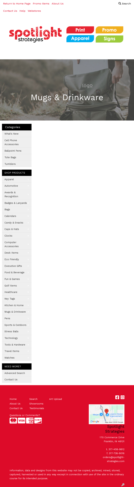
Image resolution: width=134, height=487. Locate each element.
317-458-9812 (116, 449)
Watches (9, 357)
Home (13, 399)
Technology (11, 338)
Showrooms (36, 403)
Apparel (9, 179)
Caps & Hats (11, 229)
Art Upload (55, 399)
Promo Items (41, 3)
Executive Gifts (13, 265)
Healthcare (10, 292)
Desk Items (11, 252)
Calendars (10, 216)
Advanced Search (14, 373)
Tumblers (10, 163)
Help (22, 10)
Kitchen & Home (14, 305)
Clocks (8, 235)
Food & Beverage (14, 272)
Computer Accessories (11, 244)
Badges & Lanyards (15, 203)
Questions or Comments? (25, 415)
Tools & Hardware (14, 344)
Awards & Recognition (11, 194)
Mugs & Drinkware (15, 311)
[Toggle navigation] (5, 55)
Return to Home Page (17, 3)
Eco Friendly (11, 259)
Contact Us (10, 10)
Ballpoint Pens (12, 150)
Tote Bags (10, 157)
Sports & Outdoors (15, 325)
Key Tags (9, 298)
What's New (11, 133)
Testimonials (36, 408)
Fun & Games (12, 279)
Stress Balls (11, 331)
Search (124, 3)
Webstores (34, 10)
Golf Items (10, 285)
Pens (7, 318)
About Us (58, 3)
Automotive (11, 185)
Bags (7, 209)
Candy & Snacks (13, 222)
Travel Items (11, 351)
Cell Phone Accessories (11, 142)
